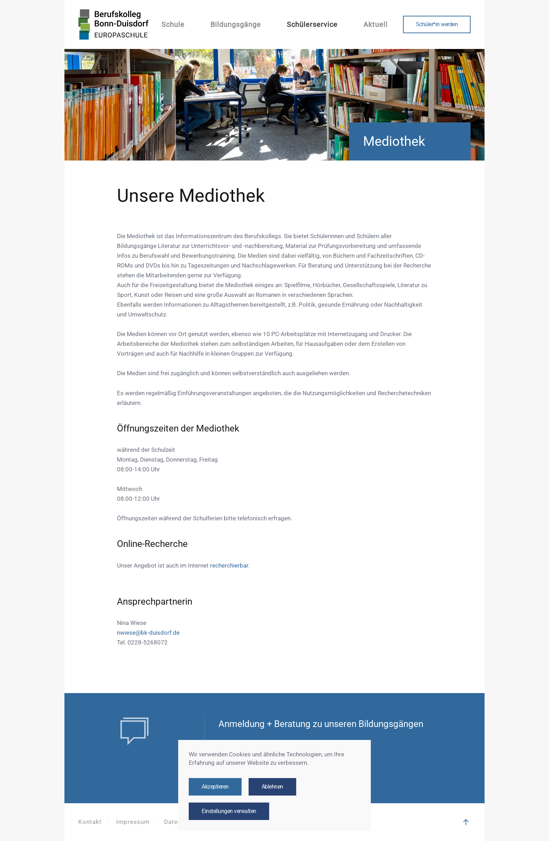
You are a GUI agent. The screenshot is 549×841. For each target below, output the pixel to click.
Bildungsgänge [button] (235, 24)
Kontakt (89, 822)
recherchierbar (229, 565)
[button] (465, 822)
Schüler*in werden (437, 24)
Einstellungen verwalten (229, 811)
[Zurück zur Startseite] (113, 24)
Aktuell (375, 24)
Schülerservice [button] (312, 24)
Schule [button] (173, 24)
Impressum (132, 822)
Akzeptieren (215, 787)
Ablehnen (272, 787)
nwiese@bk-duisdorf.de (148, 632)
